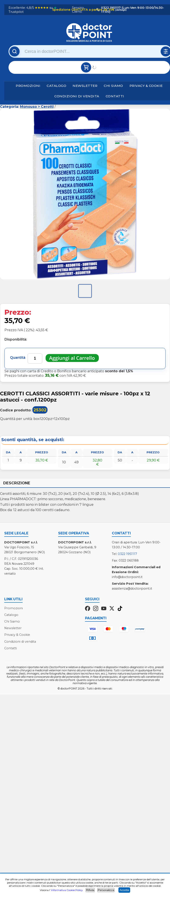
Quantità (17, 358)
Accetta (124, 890)
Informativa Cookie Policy (67, 890)
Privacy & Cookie (146, 86)
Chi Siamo (113, 86)
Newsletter (85, 86)
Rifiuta (90, 890)
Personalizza (106, 890)
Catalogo (56, 86)
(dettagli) (121, 9)
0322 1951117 (127, 554)
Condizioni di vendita (76, 96)
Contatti (115, 96)
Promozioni (28, 86)
